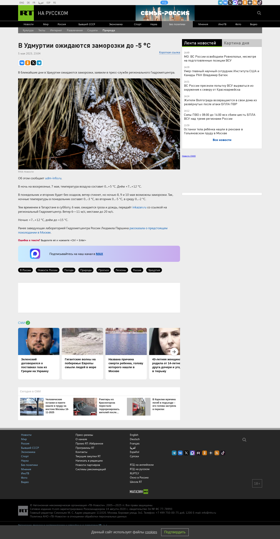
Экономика (116, 24)
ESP (48, 2)
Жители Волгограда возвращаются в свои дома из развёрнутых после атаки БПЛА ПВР (220, 102)
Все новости (222, 140)
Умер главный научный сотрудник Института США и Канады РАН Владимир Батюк (221, 73)
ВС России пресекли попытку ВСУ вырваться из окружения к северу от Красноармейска (218, 87)
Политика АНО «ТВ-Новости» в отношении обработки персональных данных (78, 516)
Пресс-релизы (84, 435)
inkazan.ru (139, 207)
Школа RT (136, 482)
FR (34, 2)
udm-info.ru (53, 178)
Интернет (56, 30)
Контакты (81, 452)
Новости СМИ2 (189, 156)
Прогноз (103, 270)
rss (254, 2)
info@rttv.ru (209, 512)
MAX (99, 254)
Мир (46, 24)
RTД (164, 2)
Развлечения (75, 30)
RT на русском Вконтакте (225, 2)
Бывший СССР (87, 24)
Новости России (47, 270)
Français (135, 443)
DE (28, 2)
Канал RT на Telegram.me (220, 2)
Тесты (41, 30)
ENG (21, 2)
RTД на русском (140, 469)
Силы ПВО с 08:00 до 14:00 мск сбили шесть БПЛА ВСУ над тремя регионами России (219, 116)
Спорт (137, 24)
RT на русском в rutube (240, 2)
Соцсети (92, 30)
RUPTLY (134, 473)
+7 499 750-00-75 (167, 512)
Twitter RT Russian (230, 2)
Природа (109, 30)
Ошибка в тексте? (29, 240)
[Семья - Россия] (165, 13)
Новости (29, 24)
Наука (153, 24)
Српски (134, 456)
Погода (68, 270)
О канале (81, 439)
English (134, 435)
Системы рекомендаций (91, 469)
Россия (62, 24)
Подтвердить (175, 532)
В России (25, 270)
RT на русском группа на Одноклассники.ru (245, 2)
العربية (41, 2)
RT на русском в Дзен (250, 2)
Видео (253, 24)
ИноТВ (222, 24)
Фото (238, 24)
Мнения (203, 24)
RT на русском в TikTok (259, 2)
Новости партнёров (88, 465)
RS (54, 2)
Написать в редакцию (89, 460)
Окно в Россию (139, 477)
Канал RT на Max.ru (235, 2)
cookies (151, 532)
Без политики (177, 24)
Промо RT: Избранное (89, 443)
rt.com (55, 509)
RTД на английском (142, 464)
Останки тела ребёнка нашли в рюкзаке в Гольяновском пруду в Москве (213, 131)
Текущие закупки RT (88, 456)
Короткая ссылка (169, 52)
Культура (28, 30)
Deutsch (135, 439)
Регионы (121, 270)
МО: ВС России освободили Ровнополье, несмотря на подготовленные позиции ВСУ (220, 58)
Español (134, 452)
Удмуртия (154, 270)
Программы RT (85, 448)
